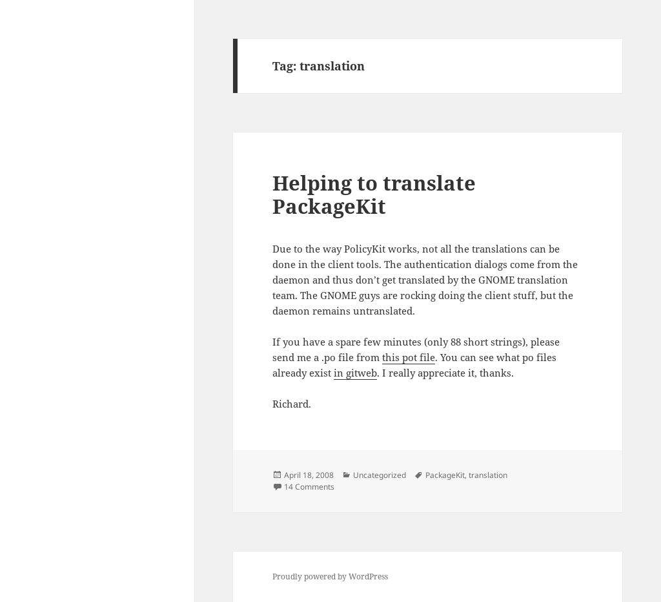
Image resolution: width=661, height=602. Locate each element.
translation (488, 475)
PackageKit (445, 475)
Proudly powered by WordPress (330, 576)
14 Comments (309, 486)
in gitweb (355, 372)
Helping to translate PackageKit (374, 194)
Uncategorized (379, 475)
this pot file (408, 357)
